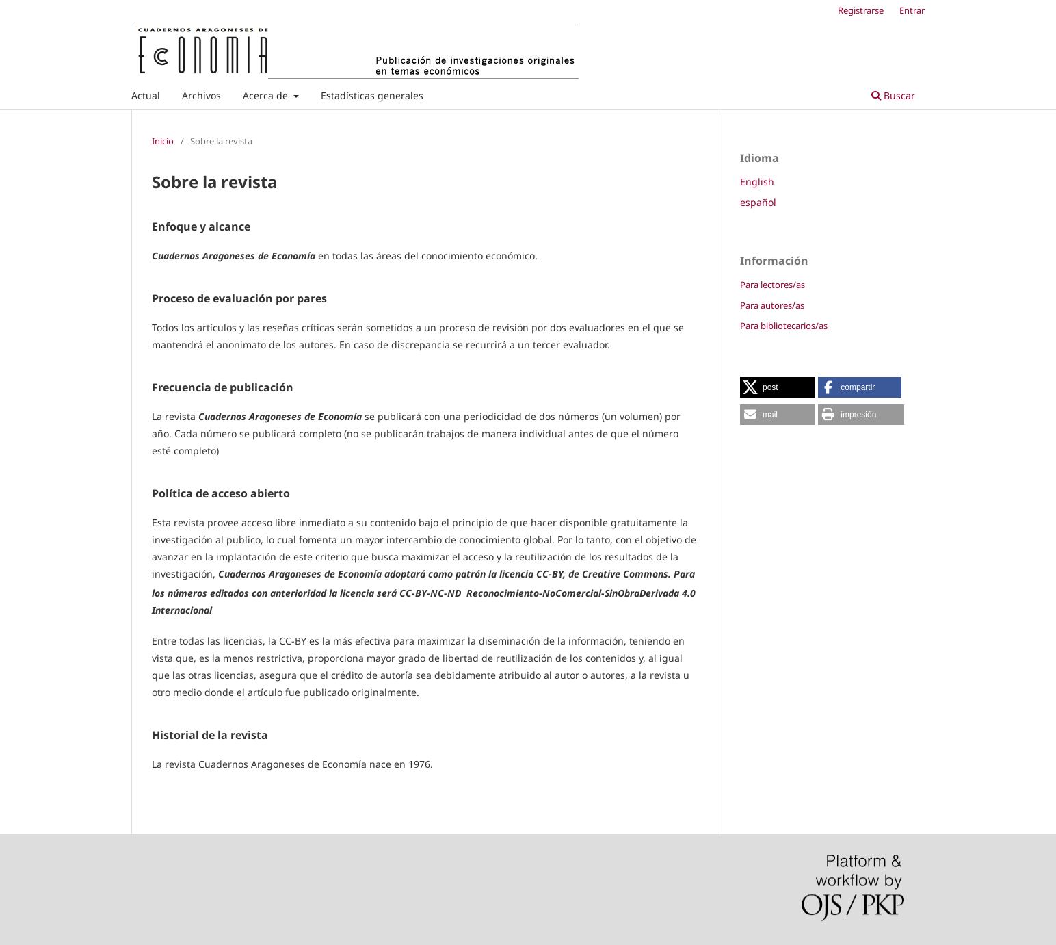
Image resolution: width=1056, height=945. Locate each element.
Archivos (201, 95)
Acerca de (267, 95)
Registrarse (861, 10)
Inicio (163, 141)
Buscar (893, 95)
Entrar (912, 10)
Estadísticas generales (372, 95)
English (757, 181)
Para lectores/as (772, 285)
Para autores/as (772, 305)
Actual (145, 95)
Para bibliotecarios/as (784, 326)
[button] (777, 387)
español (758, 202)
